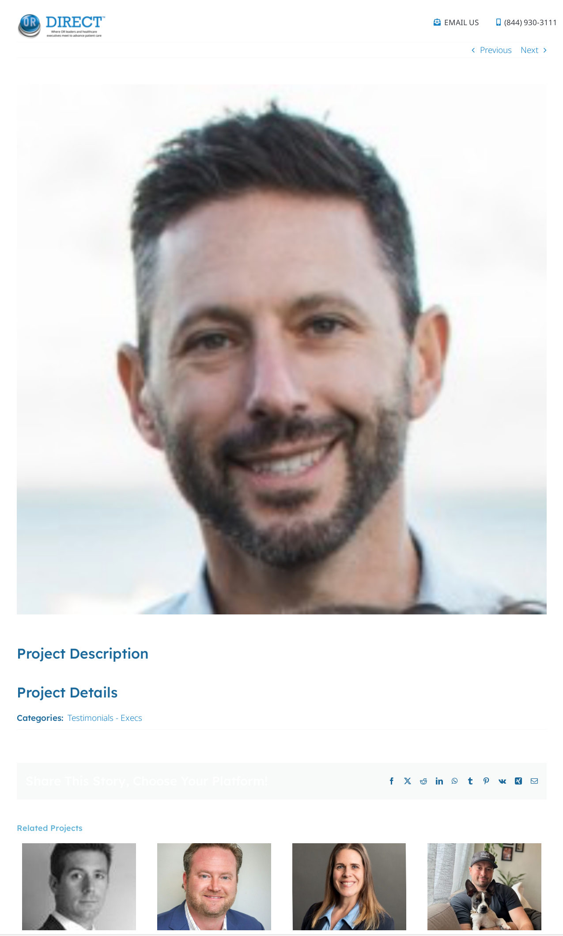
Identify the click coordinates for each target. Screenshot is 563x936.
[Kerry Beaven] (349, 849)
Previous (496, 50)
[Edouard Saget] (79, 849)
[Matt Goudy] (214, 849)
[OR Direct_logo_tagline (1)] (61, 17)
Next (529, 50)
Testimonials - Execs (105, 718)
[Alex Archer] (484, 849)
